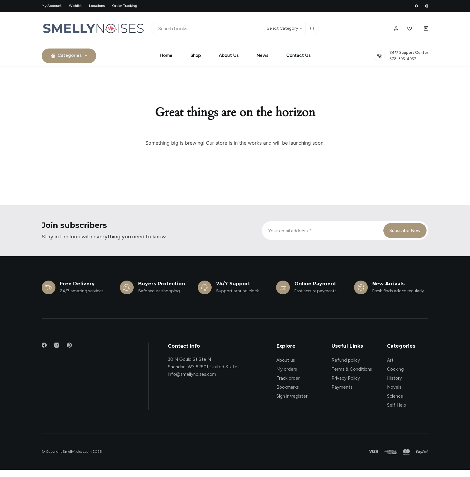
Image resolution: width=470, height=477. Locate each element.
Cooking (395, 369)
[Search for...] (206, 28)
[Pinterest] (69, 345)
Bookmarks (287, 387)
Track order (288, 378)
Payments (342, 387)
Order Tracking (124, 6)
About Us (229, 55)
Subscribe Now (405, 230)
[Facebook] (416, 5)
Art (390, 360)
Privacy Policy (346, 378)
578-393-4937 (402, 59)
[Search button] (312, 28)
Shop (195, 55)
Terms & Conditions (352, 369)
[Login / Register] (396, 28)
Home (166, 55)
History (394, 378)
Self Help (396, 405)
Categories (70, 55)
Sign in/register (292, 396)
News (262, 55)
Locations (97, 6)
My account (51, 6)
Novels (394, 387)
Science (395, 396)
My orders (286, 369)
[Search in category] (283, 28)
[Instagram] (426, 5)
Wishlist (75, 6)
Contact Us (298, 55)
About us (285, 360)
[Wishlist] (409, 28)
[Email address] (322, 230)
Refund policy (346, 360)
